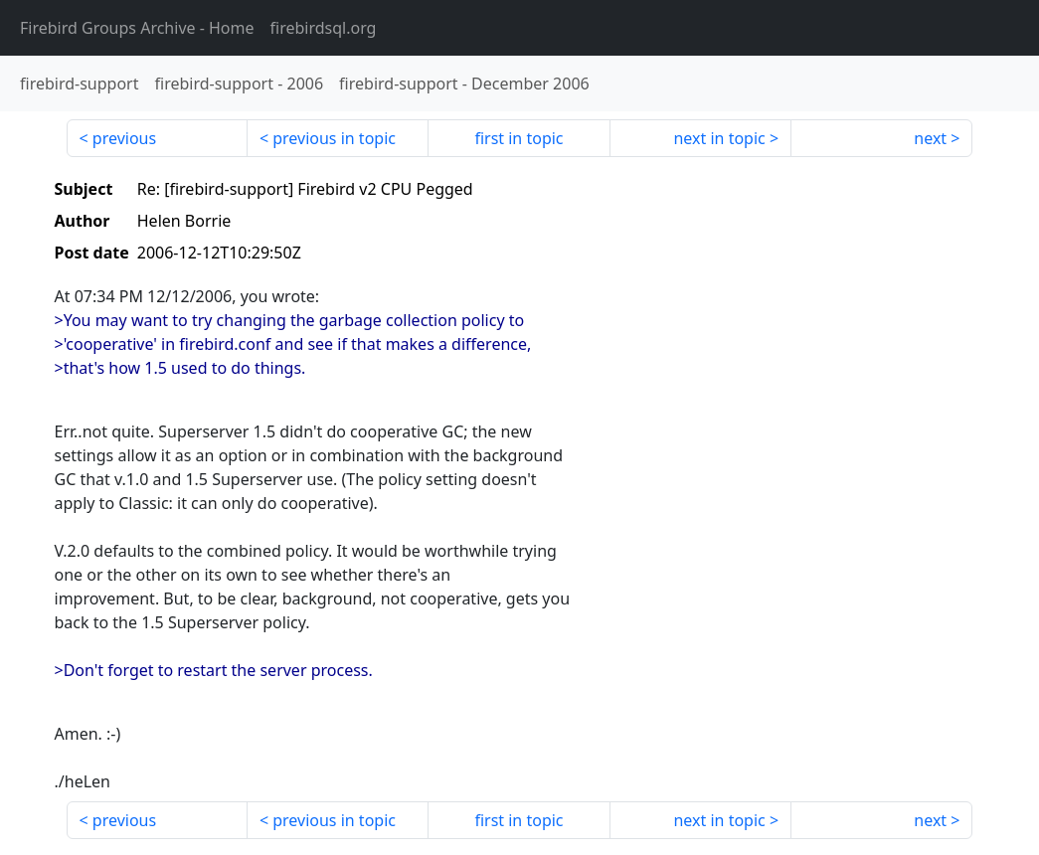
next (930, 138)
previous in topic (334, 138)
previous (124, 138)
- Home (137, 28)
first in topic (518, 138)
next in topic (719, 138)
